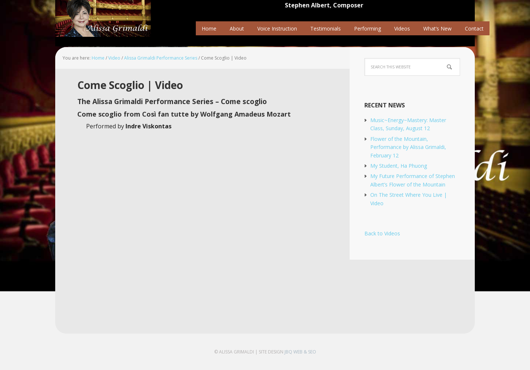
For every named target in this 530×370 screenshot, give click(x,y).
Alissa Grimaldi (103, 18)
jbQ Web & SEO (300, 352)
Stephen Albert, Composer (324, 5)
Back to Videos (382, 233)
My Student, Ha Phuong (398, 165)
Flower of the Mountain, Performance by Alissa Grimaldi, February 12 (408, 147)
